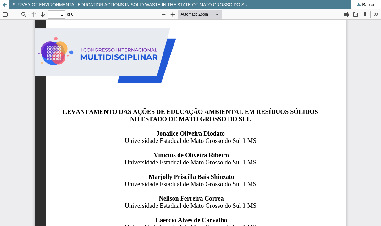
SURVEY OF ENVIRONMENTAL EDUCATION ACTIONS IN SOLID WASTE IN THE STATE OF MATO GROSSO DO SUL (131, 4)
